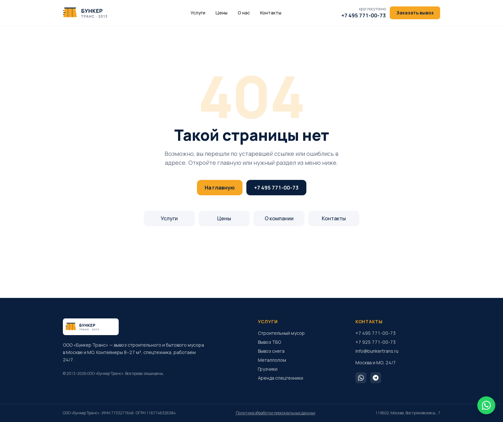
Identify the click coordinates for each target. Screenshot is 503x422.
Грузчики (267, 369)
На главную (220, 187)
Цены (221, 13)
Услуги (198, 13)
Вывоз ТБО (269, 342)
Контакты (270, 13)
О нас (244, 13)
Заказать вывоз (415, 13)
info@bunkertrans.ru (376, 351)
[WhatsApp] (360, 377)
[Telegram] (375, 377)
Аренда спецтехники (280, 378)
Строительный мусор (281, 333)
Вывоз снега (271, 351)
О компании (279, 218)
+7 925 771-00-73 (375, 342)
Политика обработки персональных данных (275, 413)
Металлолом (272, 360)
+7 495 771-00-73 (276, 187)
